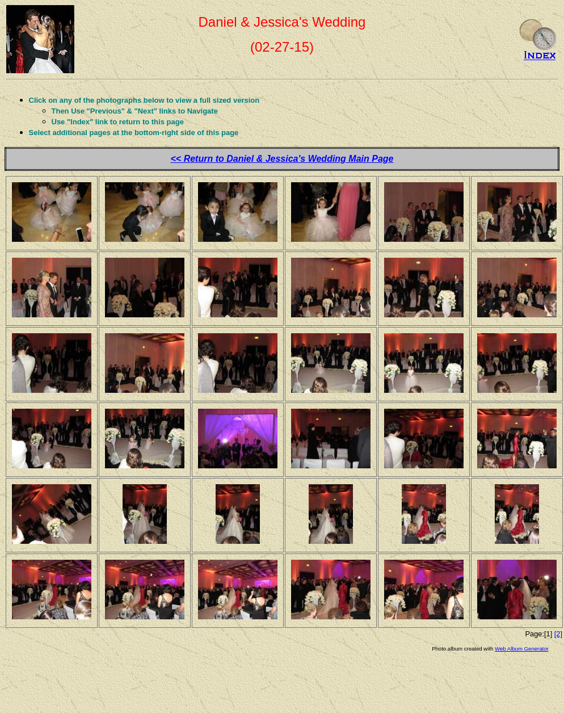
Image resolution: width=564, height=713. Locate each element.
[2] (558, 634)
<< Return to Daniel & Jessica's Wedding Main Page (282, 158)
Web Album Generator (522, 648)
